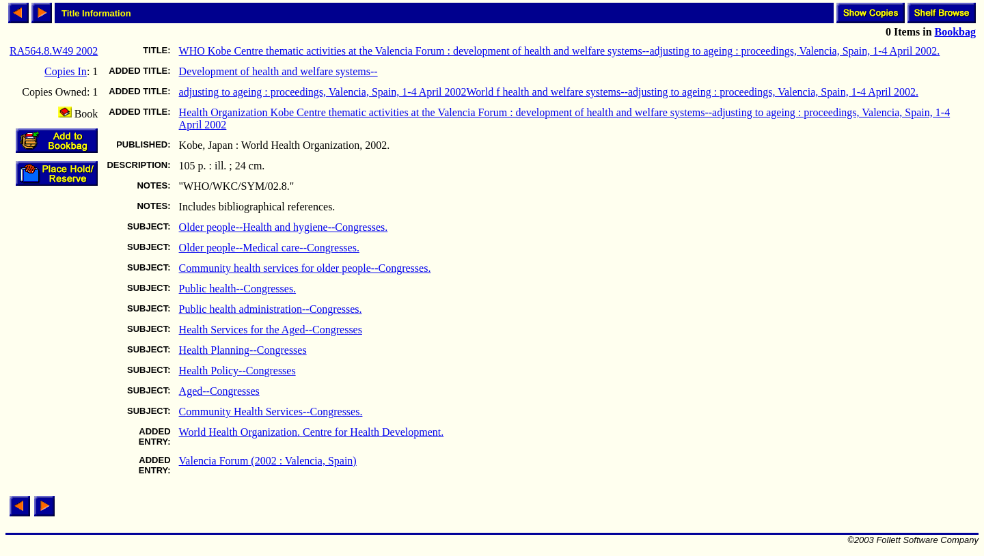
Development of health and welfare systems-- (278, 71)
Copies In (65, 71)
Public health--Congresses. (238, 288)
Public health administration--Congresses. (270, 309)
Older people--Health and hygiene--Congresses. (283, 227)
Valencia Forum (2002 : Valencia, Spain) (268, 461)
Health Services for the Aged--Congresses (270, 329)
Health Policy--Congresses (237, 370)
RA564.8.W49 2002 (54, 51)
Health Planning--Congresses (243, 350)
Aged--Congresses (219, 391)
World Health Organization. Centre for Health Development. (311, 432)
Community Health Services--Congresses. (271, 411)
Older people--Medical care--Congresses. (269, 247)
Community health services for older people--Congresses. (305, 268)
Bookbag (955, 32)
